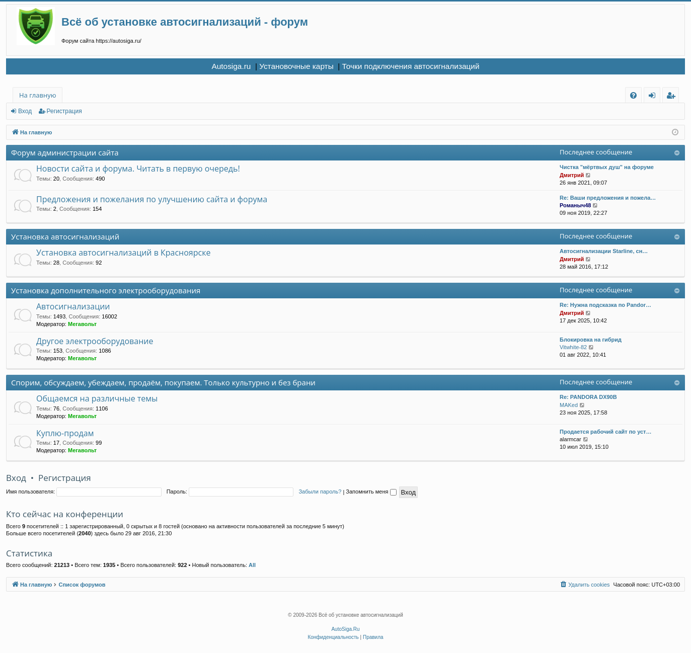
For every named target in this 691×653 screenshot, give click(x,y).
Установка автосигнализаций (65, 236)
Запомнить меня (371, 491)
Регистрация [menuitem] (673, 97)
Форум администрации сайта (65, 152)
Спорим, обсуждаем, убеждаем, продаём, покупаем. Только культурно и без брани (163, 382)
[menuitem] (633, 95)
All (252, 565)
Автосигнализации (73, 306)
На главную (37, 95)
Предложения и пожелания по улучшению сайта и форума (151, 199)
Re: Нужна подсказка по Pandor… (605, 305)
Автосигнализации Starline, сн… (604, 251)
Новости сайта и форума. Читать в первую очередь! (138, 168)
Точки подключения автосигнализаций (411, 66)
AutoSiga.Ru (345, 629)
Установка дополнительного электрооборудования (105, 290)
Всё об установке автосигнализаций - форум (184, 22)
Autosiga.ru (231, 66)
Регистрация (64, 111)
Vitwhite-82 (573, 347)
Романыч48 (575, 205)
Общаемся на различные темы (97, 398)
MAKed (569, 405)
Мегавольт (82, 324)
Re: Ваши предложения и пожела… (608, 198)
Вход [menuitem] (654, 97)
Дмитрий (572, 175)
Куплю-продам (65, 433)
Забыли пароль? (319, 491)
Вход (25, 111)
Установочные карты (296, 66)
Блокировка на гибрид (591, 340)
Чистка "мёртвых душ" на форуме (607, 167)
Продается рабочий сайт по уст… (606, 432)
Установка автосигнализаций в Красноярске (123, 252)
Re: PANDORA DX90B (588, 397)
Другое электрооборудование (94, 341)
